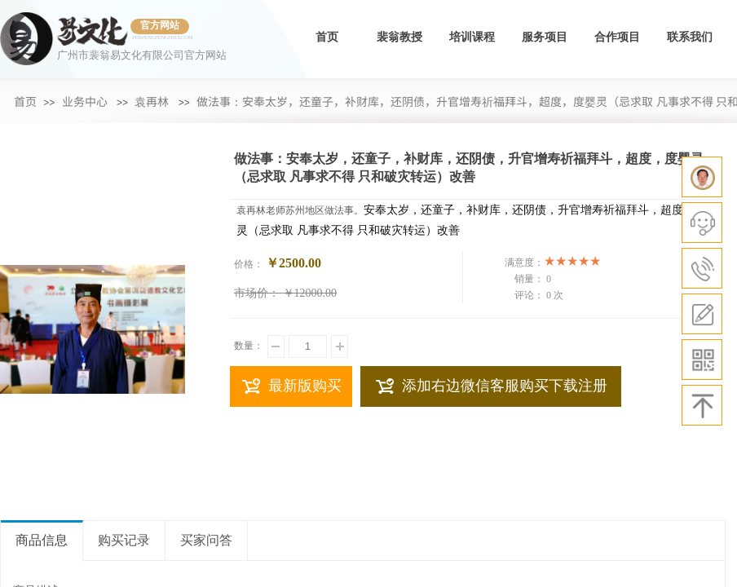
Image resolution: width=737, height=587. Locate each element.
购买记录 (124, 540)
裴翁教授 (399, 37)
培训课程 (472, 37)
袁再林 (152, 101)
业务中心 (85, 101)
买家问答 (206, 540)
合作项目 (617, 37)
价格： (248, 264)
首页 (327, 37)
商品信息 (41, 540)
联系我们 (690, 37)
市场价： (257, 293)
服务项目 (544, 37)
